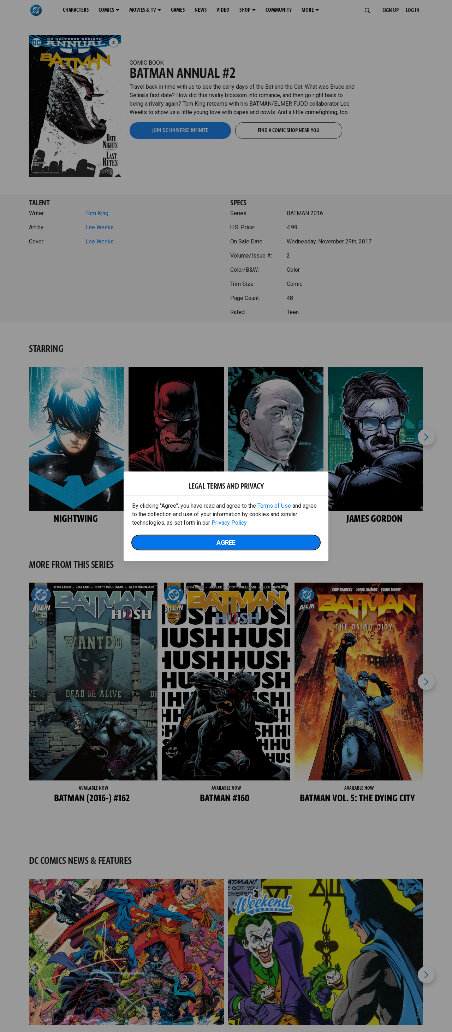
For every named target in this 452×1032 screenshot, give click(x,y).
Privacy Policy (229, 522)
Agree (226, 542)
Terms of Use (274, 505)
